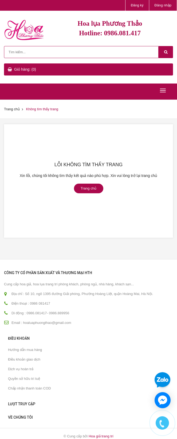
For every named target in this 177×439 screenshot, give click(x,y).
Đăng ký (137, 5)
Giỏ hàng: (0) (25, 69)
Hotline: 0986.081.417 (110, 33)
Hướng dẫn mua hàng (25, 350)
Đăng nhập (163, 5)
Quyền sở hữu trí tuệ (24, 379)
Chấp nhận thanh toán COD (29, 388)
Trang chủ (12, 109)
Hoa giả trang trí (101, 436)
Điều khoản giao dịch (24, 359)
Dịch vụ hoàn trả (20, 369)
